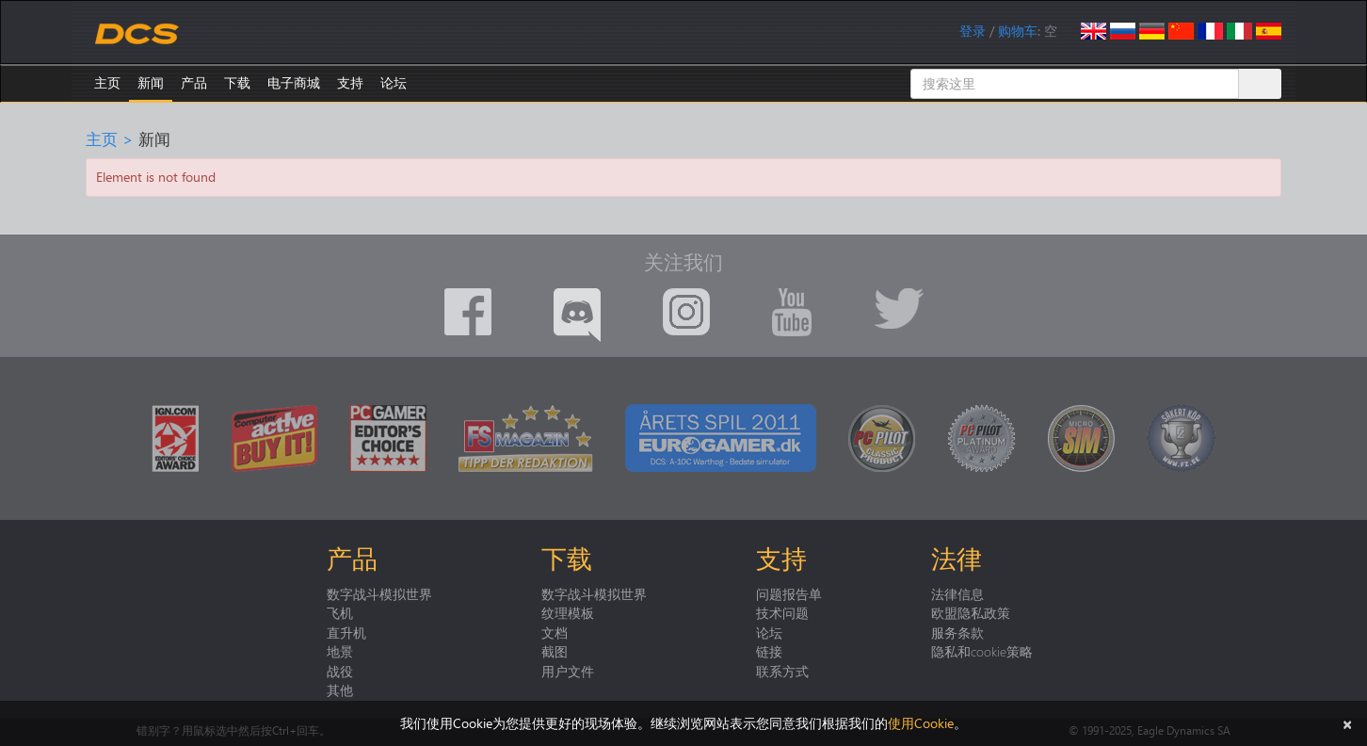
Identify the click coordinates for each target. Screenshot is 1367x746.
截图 (554, 650)
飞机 (340, 612)
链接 (769, 650)
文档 (554, 632)
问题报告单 (789, 593)
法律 (956, 558)
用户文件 (567, 670)
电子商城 (293, 82)
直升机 (346, 632)
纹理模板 (567, 612)
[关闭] (1347, 723)
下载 (237, 82)
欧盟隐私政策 (970, 612)
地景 (340, 650)
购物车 (1017, 31)
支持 (350, 82)
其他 (340, 689)
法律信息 (957, 593)
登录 (972, 31)
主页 (107, 82)
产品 (194, 82)
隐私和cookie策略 (982, 650)
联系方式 (782, 670)
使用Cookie (921, 723)
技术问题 (782, 612)
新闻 (150, 82)
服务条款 (957, 632)
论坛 (393, 82)
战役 (340, 670)
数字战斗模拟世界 (379, 593)
